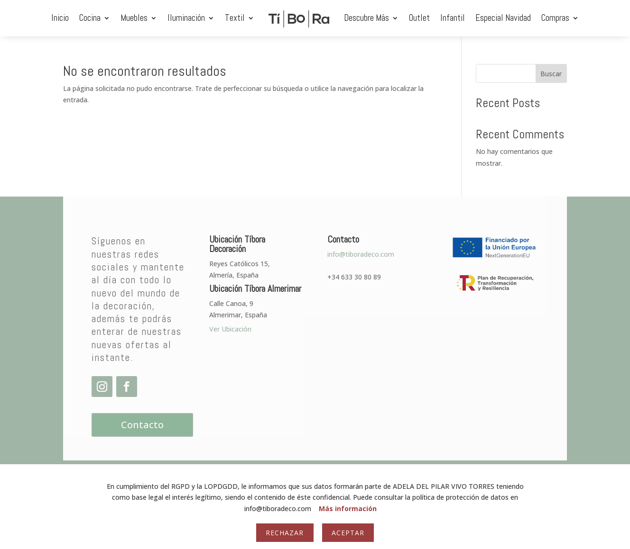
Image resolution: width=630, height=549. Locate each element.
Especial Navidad (503, 18)
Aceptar (348, 532)
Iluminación (186, 18)
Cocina (90, 18)
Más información (348, 508)
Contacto (142, 424)
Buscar (551, 73)
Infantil (452, 18)
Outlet (419, 18)
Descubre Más (366, 18)
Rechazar (285, 532)
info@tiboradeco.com (360, 254)
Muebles (134, 18)
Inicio (60, 18)
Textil (235, 18)
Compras (555, 18)
